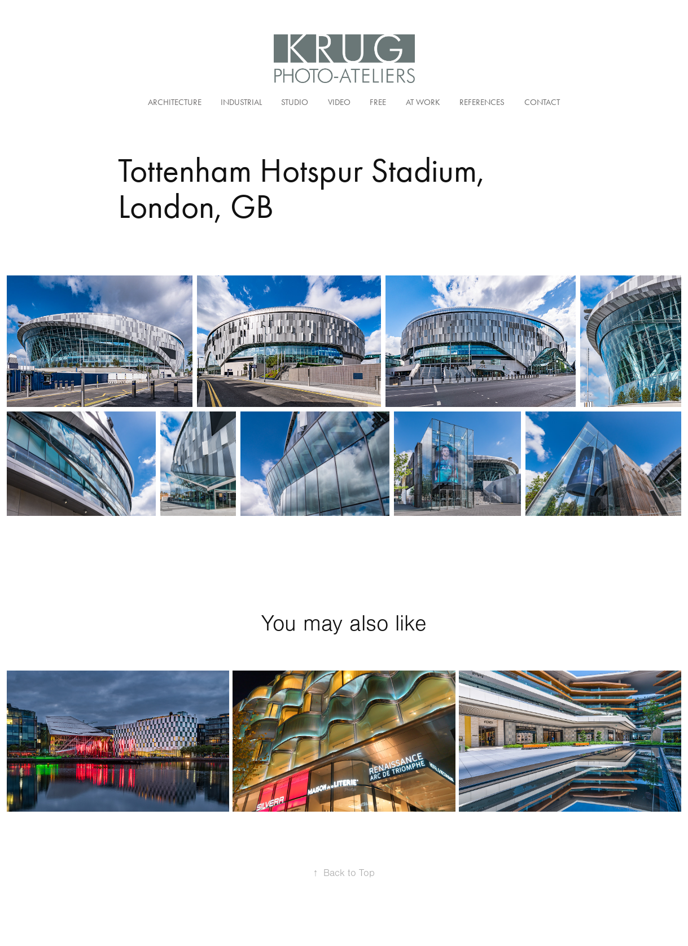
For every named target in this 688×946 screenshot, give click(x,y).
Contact (542, 102)
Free (378, 102)
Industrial (241, 102)
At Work (423, 102)
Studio (294, 102)
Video (339, 102)
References (482, 102)
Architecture (174, 102)
